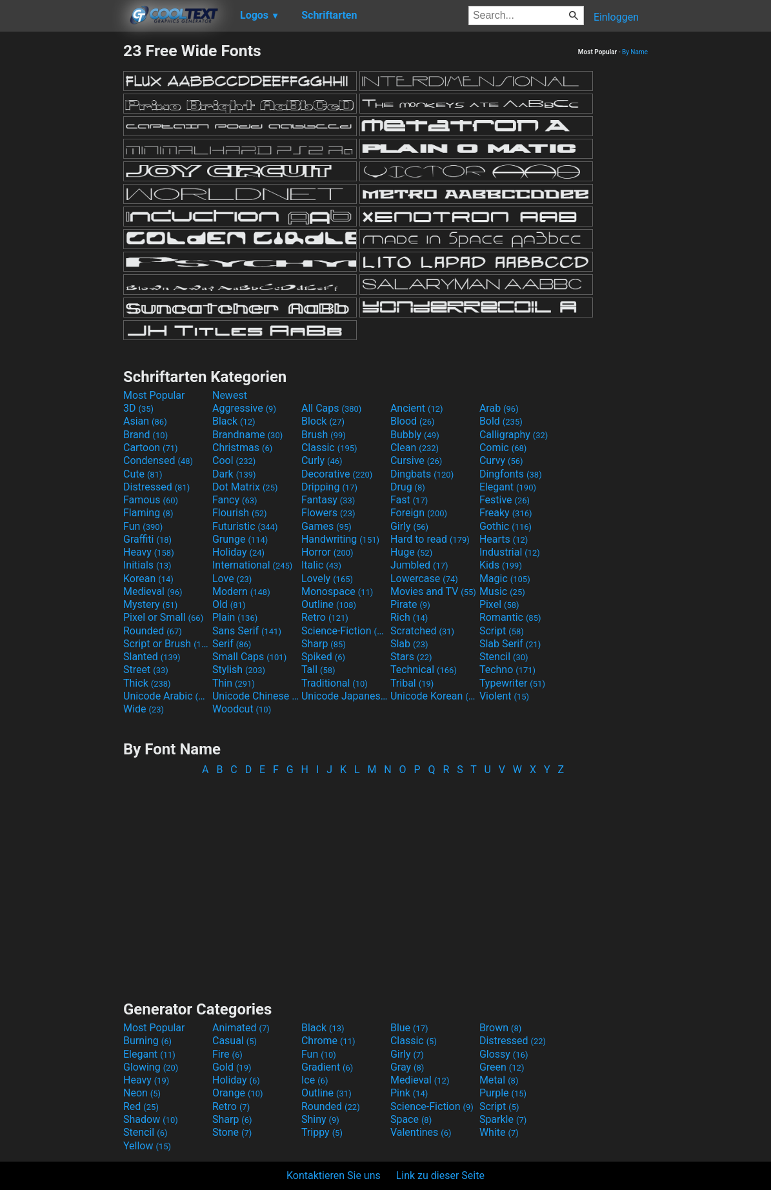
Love (232, 578)
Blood (412, 421)
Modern (241, 591)
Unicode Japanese (344, 696)
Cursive (416, 460)
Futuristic (245, 526)
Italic (321, 565)
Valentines (421, 1132)
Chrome (328, 1040)
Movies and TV (433, 591)
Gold (232, 1067)
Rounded (152, 631)
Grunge (240, 539)
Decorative (336, 474)
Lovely (327, 578)
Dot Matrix (245, 487)
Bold (501, 421)
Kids (500, 565)
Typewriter (512, 683)
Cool (233, 460)
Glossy (503, 1054)
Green (502, 1067)
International (252, 565)
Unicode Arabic (166, 696)
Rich (409, 617)
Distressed (156, 487)
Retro (324, 617)
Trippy (322, 1132)
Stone (232, 1132)
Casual (234, 1040)
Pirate (410, 604)
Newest (229, 395)
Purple (502, 1093)
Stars (411, 656)
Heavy (148, 552)
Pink (409, 1093)
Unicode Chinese (255, 696)
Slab (409, 644)
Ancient (416, 408)
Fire (227, 1054)
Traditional (334, 683)
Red (141, 1106)
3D (138, 408)
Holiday (238, 552)
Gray (407, 1067)
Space (411, 1119)
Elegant (507, 487)
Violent (504, 696)
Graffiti (147, 539)
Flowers (328, 513)
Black (233, 421)
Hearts (503, 539)
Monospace (337, 591)
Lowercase (424, 578)
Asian (145, 421)
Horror (327, 552)
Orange (237, 1093)
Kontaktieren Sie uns (333, 1175)
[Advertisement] (61, 235)
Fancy (234, 500)
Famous (150, 500)
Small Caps (249, 656)
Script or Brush (166, 644)
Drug (407, 487)
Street (145, 669)
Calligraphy (513, 435)
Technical (423, 669)
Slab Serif (510, 644)
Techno (507, 669)
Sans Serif (246, 631)
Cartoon (150, 447)
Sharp (323, 644)
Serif (231, 644)
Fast (409, 500)
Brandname (247, 435)
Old (228, 604)
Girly (409, 526)
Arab (499, 408)
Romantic (510, 617)
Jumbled (419, 565)
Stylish (238, 669)
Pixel (499, 604)
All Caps (331, 408)
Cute (143, 474)
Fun (143, 526)
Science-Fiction (344, 631)
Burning (147, 1040)
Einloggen (616, 17)
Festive (504, 500)
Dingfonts (510, 474)
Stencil (503, 656)
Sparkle (502, 1119)
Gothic (505, 526)
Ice (314, 1080)
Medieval (153, 591)
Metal (499, 1080)
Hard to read (430, 539)
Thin (233, 683)
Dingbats (422, 474)
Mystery (150, 604)
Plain (234, 617)
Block (323, 421)
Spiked (323, 656)
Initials (147, 565)
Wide (143, 709)
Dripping (329, 487)
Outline (328, 604)
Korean (148, 578)
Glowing (150, 1067)
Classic (329, 447)
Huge (411, 552)
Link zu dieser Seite (440, 1175)
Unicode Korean (433, 696)
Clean (414, 447)
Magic (504, 578)
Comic (502, 447)
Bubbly (414, 435)
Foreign (418, 513)
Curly (322, 460)
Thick (147, 683)
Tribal (412, 683)
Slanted (152, 656)
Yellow (147, 1146)
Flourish (239, 513)
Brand (145, 435)
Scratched (422, 631)
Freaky (505, 513)
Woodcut (241, 709)
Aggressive (244, 408)
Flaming (148, 513)
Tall (318, 669)
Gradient (327, 1067)
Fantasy (328, 500)
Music (502, 591)
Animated (241, 1028)
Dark (234, 474)
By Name (635, 51)
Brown (500, 1028)
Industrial (509, 552)
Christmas (242, 447)
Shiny (320, 1119)
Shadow (150, 1119)
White (499, 1132)
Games (326, 526)
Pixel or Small (163, 617)
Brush (323, 435)
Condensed (158, 460)
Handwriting (340, 539)
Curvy (501, 460)
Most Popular (154, 395)
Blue (409, 1028)
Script (501, 631)
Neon (142, 1093)
